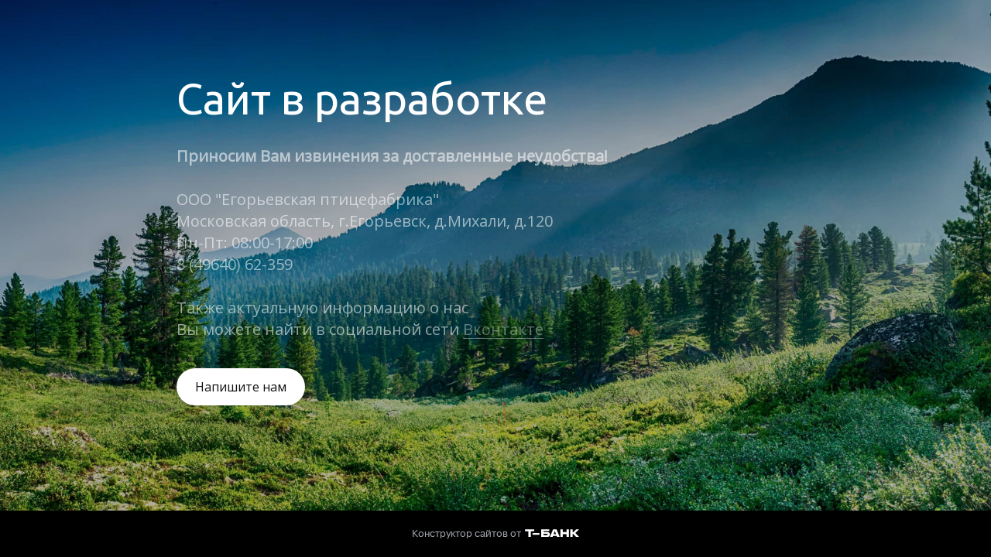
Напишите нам (240, 386)
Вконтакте (503, 329)
